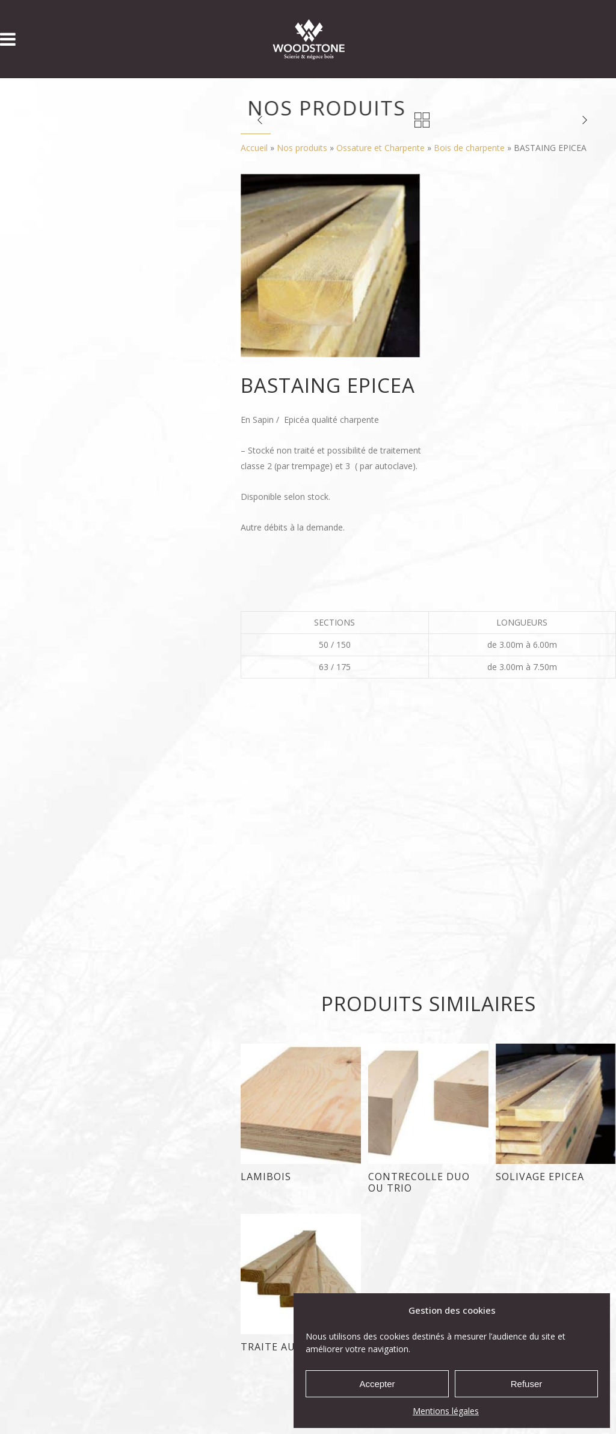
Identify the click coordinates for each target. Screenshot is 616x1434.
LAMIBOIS (266, 1176)
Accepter (377, 1384)
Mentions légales (446, 1411)
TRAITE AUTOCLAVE (291, 1346)
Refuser (527, 1384)
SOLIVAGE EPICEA (540, 1176)
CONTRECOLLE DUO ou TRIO (419, 1182)
